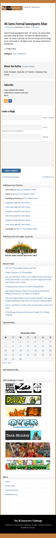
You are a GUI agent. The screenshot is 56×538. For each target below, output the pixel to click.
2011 (15, 54)
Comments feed (11, 495)
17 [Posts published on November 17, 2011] (28, 355)
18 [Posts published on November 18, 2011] (35, 355)
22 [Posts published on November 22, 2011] (13, 359)
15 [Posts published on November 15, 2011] (13, 355)
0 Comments (35, 27)
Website (45, 137)
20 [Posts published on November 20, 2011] (50, 355)
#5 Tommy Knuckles (11, 182)
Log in (7, 486)
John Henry (9, 212)
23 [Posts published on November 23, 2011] (21, 359)
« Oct (4, 367)
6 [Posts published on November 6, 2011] (50, 346)
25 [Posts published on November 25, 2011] (35, 359)
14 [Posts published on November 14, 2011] (6, 355)
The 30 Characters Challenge (28, 525)
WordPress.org (11, 499)
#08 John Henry (23, 207)
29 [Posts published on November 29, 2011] (13, 364)
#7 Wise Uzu (48, 182)
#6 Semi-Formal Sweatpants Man (25, 23)
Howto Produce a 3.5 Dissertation (18, 277)
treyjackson (9, 207)
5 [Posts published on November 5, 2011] (42, 346)
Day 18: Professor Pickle (26, 194)
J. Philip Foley (9, 27)
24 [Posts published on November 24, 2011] (28, 359)
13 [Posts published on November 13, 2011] (50, 351)
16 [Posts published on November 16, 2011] (21, 355)
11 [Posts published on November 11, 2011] (35, 351)
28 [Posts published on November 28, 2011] (6, 364)
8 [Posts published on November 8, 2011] (13, 351)
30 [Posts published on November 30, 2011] (21, 364)
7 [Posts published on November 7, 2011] (5, 351)
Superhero (22, 54)
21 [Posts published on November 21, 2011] (6, 359)
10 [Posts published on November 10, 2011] (28, 351)
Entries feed (10, 490)
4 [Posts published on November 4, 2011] (35, 346)
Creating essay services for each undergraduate (24, 291)
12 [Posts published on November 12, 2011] (43, 351)
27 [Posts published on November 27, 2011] (50, 359)
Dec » (10, 367)
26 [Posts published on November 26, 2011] (43, 359)
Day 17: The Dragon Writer (26, 233)
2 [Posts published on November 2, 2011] (20, 346)
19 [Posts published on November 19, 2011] (43, 355)
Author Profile (28, 67)
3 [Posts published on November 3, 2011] (28, 346)
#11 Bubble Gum (31, 203)
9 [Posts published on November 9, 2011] (20, 351)
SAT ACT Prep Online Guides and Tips (20, 273)
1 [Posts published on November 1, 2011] (13, 346)
